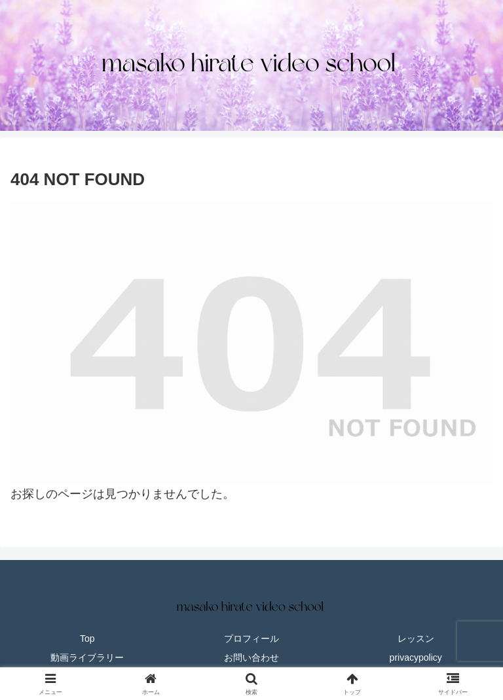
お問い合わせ (251, 657)
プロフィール (251, 638)
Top (87, 638)
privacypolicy (416, 657)
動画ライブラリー (87, 657)
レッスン (416, 638)
